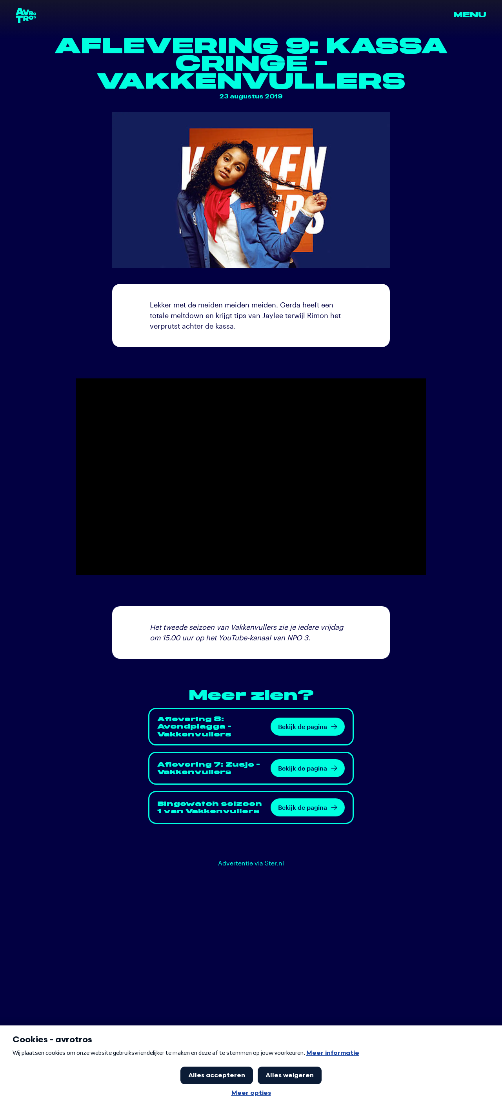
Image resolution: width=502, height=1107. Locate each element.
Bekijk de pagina (307, 726)
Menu (469, 15)
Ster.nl (274, 863)
